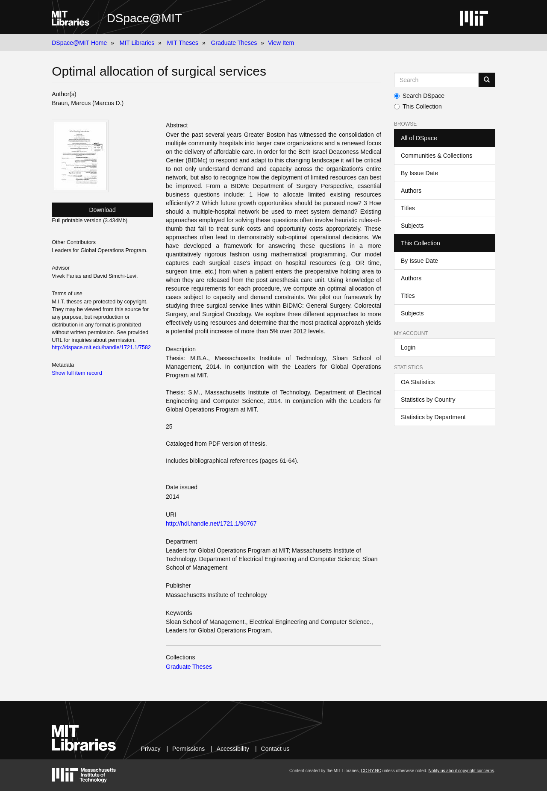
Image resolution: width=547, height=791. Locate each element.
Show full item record (77, 373)
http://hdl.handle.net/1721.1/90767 (211, 523)
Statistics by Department (433, 417)
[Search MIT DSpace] (436, 80)
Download (102, 209)
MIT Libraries (137, 42)
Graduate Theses (234, 42)
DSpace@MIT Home (79, 42)
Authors (411, 190)
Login (408, 347)
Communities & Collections (436, 155)
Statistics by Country (428, 399)
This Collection (418, 106)
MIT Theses (182, 42)
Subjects (412, 225)
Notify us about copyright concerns (461, 770)
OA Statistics (418, 382)
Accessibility (233, 748)
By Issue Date (419, 173)
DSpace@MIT (144, 18)
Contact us (275, 748)
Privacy (151, 748)
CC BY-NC (371, 770)
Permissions (188, 748)
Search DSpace (419, 95)
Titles (408, 208)
